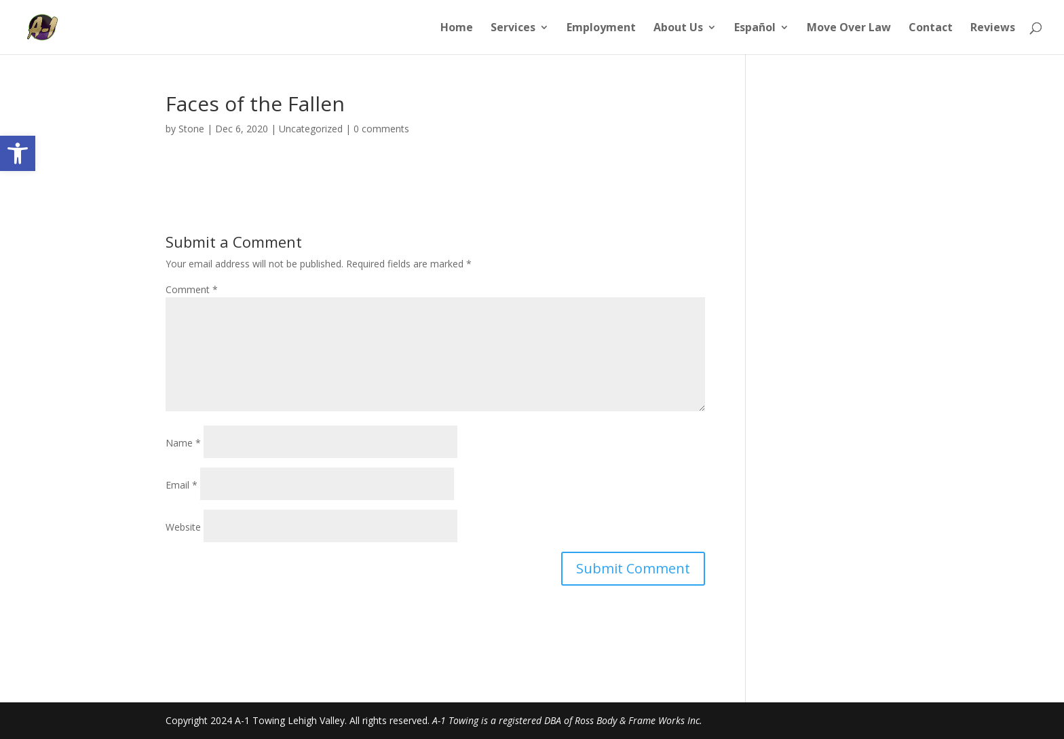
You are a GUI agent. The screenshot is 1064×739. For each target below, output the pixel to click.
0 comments (381, 128)
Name (183, 442)
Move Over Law (849, 28)
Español (755, 28)
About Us (678, 28)
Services (513, 28)
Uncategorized (311, 128)
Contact (931, 28)
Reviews (992, 28)
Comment (192, 289)
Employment (601, 28)
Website (183, 526)
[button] (17, 153)
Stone (191, 128)
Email (181, 484)
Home (456, 28)
